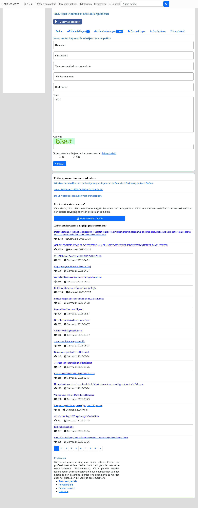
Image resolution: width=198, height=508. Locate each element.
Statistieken (158, 31)
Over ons (63, 491)
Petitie (59, 31)
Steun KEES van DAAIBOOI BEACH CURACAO (78, 189)
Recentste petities (67, 4)
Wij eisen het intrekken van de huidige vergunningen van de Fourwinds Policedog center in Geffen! (103, 183)
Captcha (57, 136)
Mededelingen (78, 31)
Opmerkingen (137, 31)
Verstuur (59, 163)
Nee (78, 156)
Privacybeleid (177, 31)
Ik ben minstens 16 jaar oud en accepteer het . (85, 153)
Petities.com (10, 4)
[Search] (142, 4)
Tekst (56, 95)
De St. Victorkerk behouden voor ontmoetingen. (78, 196)
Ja (63, 156)
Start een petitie (46, 4)
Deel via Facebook (66, 21)
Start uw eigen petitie (90, 218)
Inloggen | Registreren (93, 4)
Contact (114, 4)
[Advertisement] (24, 50)
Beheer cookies (67, 488)
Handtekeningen (108, 31)
